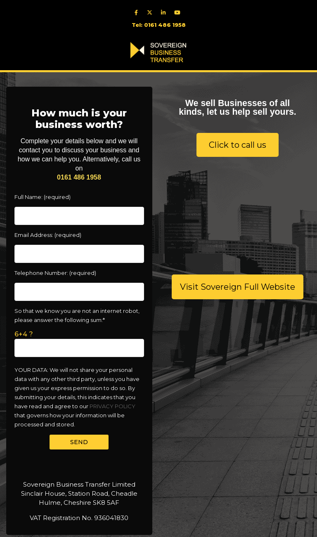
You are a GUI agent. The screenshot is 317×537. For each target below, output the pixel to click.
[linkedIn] (165, 12)
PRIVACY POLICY (112, 406)
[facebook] (138, 12)
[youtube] (179, 12)
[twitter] (151, 12)
